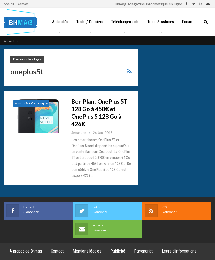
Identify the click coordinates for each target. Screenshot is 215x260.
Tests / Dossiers (90, 21)
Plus (188, 21)
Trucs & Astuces (163, 21)
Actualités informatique (31, 103)
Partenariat (143, 251)
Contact (23, 3)
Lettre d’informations (179, 251)
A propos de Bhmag (26, 251)
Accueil (9, 3)
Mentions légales (87, 251)
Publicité (117, 251)
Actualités (60, 21)
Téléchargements (127, 21)
